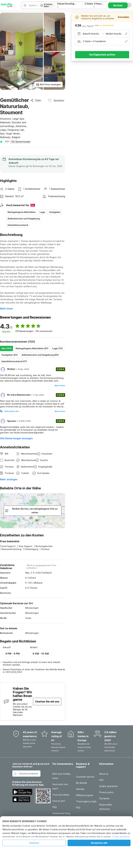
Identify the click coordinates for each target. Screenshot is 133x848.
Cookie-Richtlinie (120, 837)
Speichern (56, 100)
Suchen (118, 5)
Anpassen (34, 843)
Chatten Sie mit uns (47, 701)
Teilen (35, 100)
